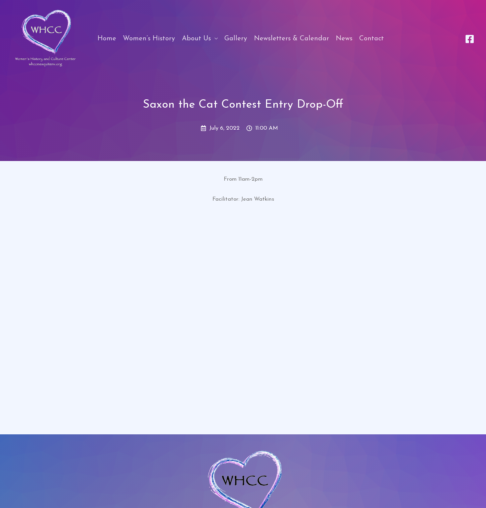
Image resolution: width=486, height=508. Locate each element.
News (344, 38)
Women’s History (149, 38)
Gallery (235, 38)
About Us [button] (196, 38)
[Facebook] (469, 39)
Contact (371, 38)
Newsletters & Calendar (291, 38)
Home (106, 38)
